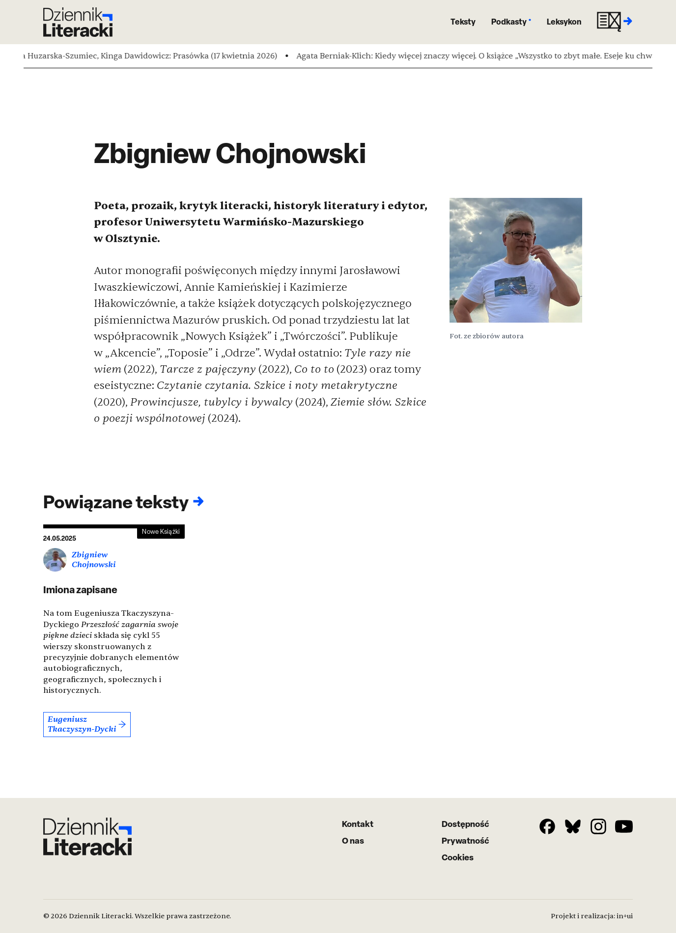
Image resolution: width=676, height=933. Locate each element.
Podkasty (511, 21)
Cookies (458, 857)
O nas (353, 840)
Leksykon (564, 21)
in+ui (625, 916)
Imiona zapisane (80, 589)
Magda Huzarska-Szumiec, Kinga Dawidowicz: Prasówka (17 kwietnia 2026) (145, 56)
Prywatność (465, 840)
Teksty (463, 21)
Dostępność (465, 823)
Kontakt (357, 823)
